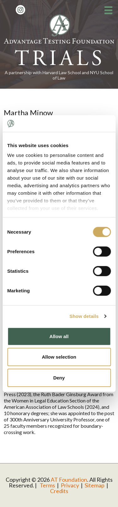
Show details (84, 316)
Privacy (70, 485)
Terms (47, 485)
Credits (59, 490)
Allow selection (59, 357)
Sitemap (94, 485)
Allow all (59, 336)
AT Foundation (69, 479)
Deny (59, 377)
